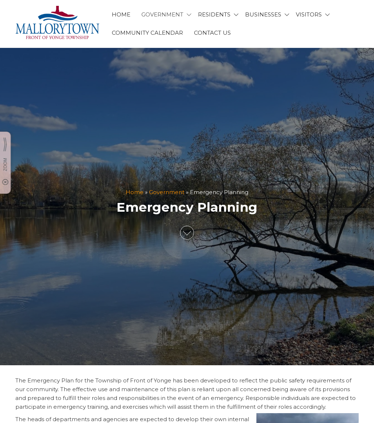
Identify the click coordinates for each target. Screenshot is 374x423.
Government (166, 192)
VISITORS (309, 14)
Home (135, 192)
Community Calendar (147, 32)
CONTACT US (212, 32)
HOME (121, 14)
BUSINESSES (263, 14)
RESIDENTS (214, 14)
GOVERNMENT (162, 14)
